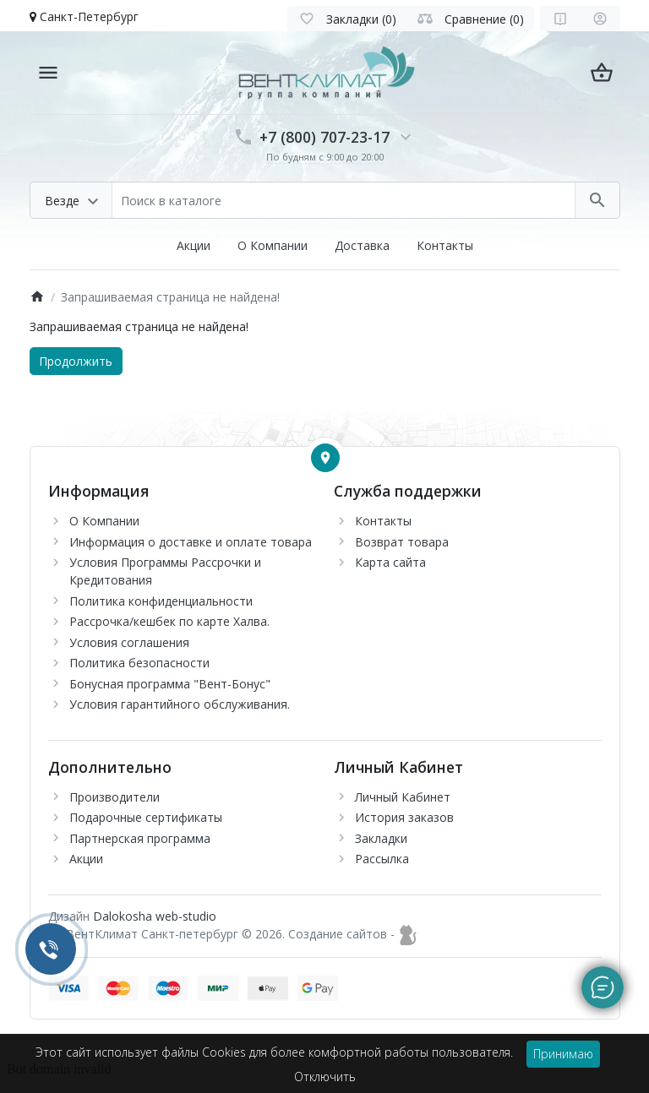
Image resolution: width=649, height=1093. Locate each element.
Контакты (445, 245)
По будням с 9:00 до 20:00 (325, 156)
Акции (193, 245)
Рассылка (382, 859)
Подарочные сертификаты (145, 817)
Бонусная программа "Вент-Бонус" (169, 684)
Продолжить (75, 361)
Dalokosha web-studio (154, 916)
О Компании (272, 245)
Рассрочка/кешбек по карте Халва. (169, 621)
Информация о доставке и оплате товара (190, 542)
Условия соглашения (129, 642)
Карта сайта (390, 562)
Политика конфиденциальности (161, 601)
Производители (114, 797)
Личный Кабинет (402, 797)
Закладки (381, 838)
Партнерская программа (139, 838)
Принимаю (563, 1054)
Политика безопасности (139, 663)
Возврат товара (402, 542)
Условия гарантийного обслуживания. (179, 704)
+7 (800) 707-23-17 (324, 137)
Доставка (362, 245)
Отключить (325, 1077)
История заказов (404, 817)
